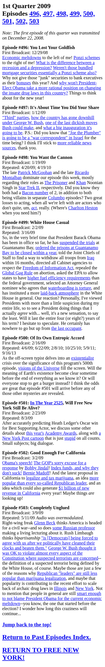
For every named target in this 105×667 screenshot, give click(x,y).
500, (89, 13)
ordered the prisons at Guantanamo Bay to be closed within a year (50, 250)
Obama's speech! (17, 462)
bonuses (24, 82)
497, (49, 13)
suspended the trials (77, 242)
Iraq (90, 257)
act (34, 207)
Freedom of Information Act (48, 267)
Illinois (60, 588)
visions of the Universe (39, 368)
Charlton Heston (83, 207)
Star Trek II (28, 187)
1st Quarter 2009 (26, 6)
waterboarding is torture (69, 288)
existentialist (82, 358)
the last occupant (66, 328)
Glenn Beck (44, 522)
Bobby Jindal (36, 467)
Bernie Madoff (36, 473)
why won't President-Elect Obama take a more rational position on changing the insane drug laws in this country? (51, 87)
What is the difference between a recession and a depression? (48, 65)
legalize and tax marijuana (49, 478)
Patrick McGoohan (35, 172)
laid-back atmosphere (60, 293)
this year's (35, 433)
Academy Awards (60, 433)
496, (35, 13)
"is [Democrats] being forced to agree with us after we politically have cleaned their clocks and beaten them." (50, 543)
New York (84, 588)
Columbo (56, 197)
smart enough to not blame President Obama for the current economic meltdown (52, 598)
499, (75, 13)
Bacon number (35, 192)
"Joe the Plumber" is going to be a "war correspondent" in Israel (51, 135)
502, (21, 21)
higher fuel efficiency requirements (58, 277)
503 (34, 21)
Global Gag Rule (17, 272)
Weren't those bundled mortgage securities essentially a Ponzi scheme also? (49, 70)
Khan (81, 182)
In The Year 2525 (46, 402)
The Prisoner (56, 182)
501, (8, 21)
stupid (69, 438)
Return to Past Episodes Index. (46, 637)
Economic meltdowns (21, 57)
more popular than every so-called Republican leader (50, 480)
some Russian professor (73, 527)
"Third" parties (15, 117)
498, (62, 13)
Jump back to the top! (27, 624)
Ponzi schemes (87, 57)
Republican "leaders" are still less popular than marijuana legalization (49, 576)
